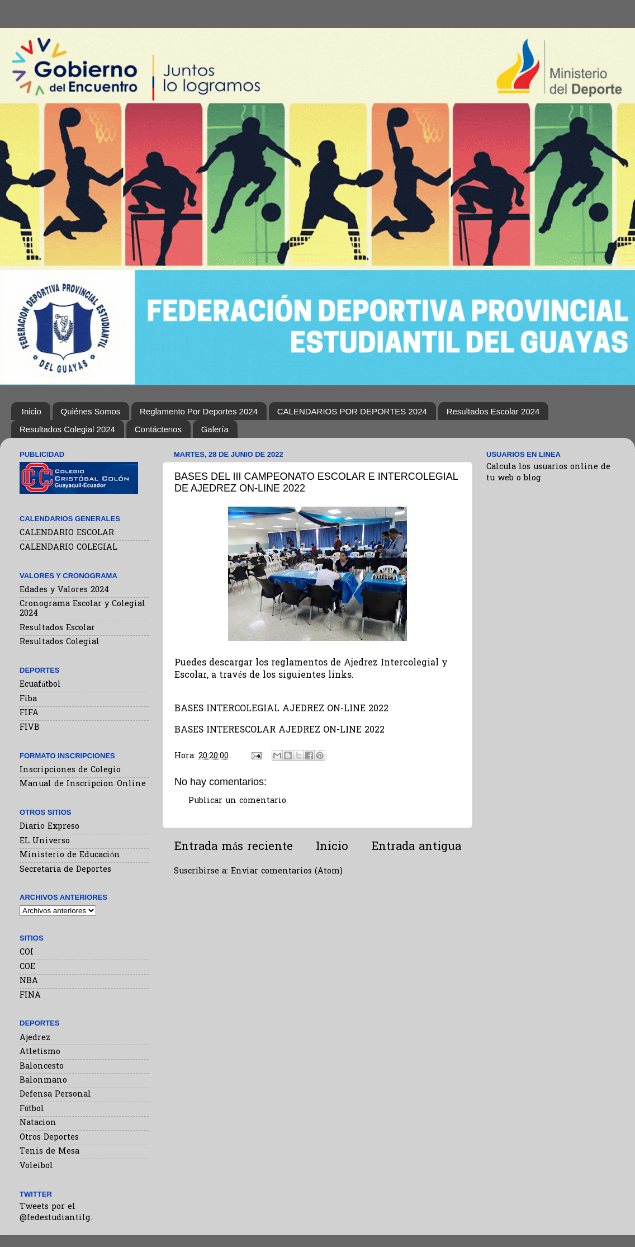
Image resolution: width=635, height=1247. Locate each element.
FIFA (29, 713)
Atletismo (40, 1052)
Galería (215, 429)
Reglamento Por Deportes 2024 (199, 411)
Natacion (38, 1123)
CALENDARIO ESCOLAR (67, 533)
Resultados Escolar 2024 (493, 411)
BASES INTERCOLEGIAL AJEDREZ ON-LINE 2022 (281, 709)
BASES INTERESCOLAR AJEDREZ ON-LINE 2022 (279, 730)
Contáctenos (158, 429)
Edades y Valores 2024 (64, 590)
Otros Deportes (49, 1138)
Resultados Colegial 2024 (67, 429)
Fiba (28, 699)
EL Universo (45, 841)
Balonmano (43, 1081)
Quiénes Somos (91, 411)
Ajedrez (35, 1038)
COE (27, 967)
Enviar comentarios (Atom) (287, 871)
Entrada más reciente (233, 847)
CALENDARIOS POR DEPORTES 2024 (352, 411)
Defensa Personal (55, 1094)
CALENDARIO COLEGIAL (68, 548)
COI (27, 952)
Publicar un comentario (237, 801)
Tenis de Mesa (49, 1152)
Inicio (31, 411)
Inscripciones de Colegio (70, 770)
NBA (29, 981)
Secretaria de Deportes (65, 870)
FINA (30, 996)
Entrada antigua (416, 847)
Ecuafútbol (40, 685)
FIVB (30, 728)
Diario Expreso (49, 827)
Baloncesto (42, 1067)
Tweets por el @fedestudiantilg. (56, 1212)
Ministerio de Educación (70, 855)
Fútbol (32, 1109)
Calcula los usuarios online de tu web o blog (548, 472)
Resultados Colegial (59, 642)
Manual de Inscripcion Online (83, 784)
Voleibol (36, 1166)
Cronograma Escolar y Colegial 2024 (82, 609)
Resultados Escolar (57, 628)
